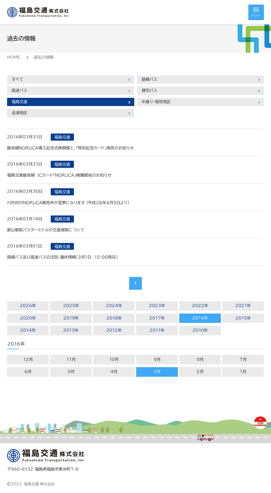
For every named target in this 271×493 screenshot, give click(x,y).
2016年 (200, 318)
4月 (114, 372)
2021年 (243, 306)
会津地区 (19, 113)
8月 (200, 359)
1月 (243, 372)
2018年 (114, 318)
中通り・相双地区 (156, 102)
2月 (200, 372)
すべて (17, 79)
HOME (13, 57)
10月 (114, 359)
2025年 (71, 306)
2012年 (114, 330)
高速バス (19, 90)
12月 (28, 359)
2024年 (114, 306)
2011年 (157, 330)
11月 (71, 359)
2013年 (71, 330)
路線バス (149, 79)
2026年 (28, 306)
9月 (157, 359)
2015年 (243, 318)
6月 (27, 372)
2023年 (157, 306)
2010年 (200, 330)
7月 (243, 359)
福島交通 (19, 102)
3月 (157, 372)
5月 (71, 372)
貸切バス (149, 90)
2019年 (71, 318)
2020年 (28, 318)
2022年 (200, 306)
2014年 (28, 330)
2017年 (157, 318)
